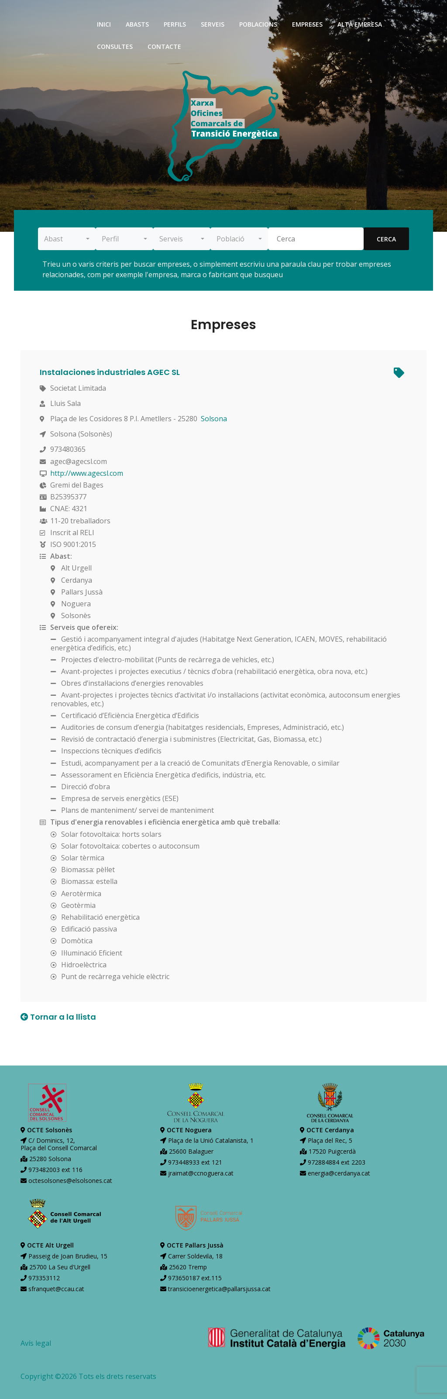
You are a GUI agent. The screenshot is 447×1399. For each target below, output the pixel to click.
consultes (115, 46)
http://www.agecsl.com (89, 473)
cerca (386, 239)
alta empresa (359, 24)
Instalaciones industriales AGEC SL (112, 372)
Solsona (216, 418)
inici (104, 24)
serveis (212, 24)
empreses (307, 24)
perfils (175, 24)
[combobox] (67, 238)
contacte (164, 46)
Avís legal (36, 1343)
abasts (137, 24)
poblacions (258, 24)
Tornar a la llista (58, 1016)
